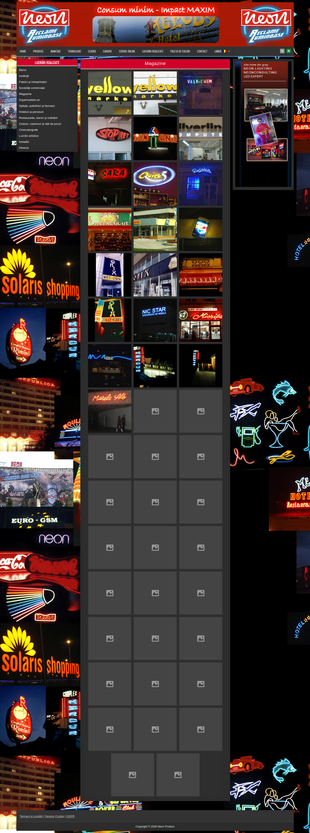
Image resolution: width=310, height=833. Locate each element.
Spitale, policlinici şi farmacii (37, 106)
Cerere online (127, 51)
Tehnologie (74, 51)
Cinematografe (28, 129)
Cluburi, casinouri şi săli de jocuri (40, 123)
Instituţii (24, 76)
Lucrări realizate (152, 51)
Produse (38, 51)
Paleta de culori (180, 51)
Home (23, 51)
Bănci (22, 70)
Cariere (107, 51)
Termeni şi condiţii (31, 816)
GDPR (70, 816)
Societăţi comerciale (32, 88)
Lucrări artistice (29, 135)
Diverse (24, 147)
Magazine (25, 94)
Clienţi (92, 51)
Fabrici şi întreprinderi (33, 82)
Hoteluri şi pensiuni (31, 112)
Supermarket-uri (29, 100)
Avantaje (56, 51)
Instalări (24, 141)
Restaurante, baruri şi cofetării (38, 118)
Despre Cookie (54, 816)
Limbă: (221, 51)
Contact (202, 51)
